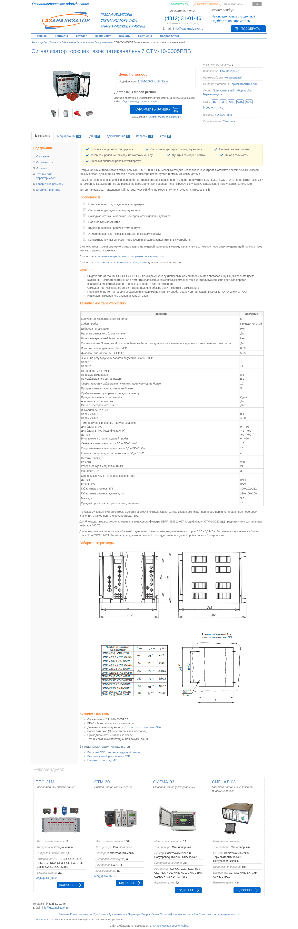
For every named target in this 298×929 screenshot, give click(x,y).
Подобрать (250, 28)
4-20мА (219, 114)
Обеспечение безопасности (77, 42)
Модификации (69, 136)
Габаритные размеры (50, 183)
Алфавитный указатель (207, 3)
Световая (229, 121)
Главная (41, 35)
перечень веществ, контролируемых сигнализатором (130, 256)
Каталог (81, 35)
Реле (229, 114)
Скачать (124, 35)
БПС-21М (44, 781)
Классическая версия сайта (171, 925)
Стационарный (229, 71)
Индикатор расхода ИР (101, 760)
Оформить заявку (153, 109)
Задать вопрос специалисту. (165, 117)
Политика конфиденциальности (219, 914)
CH (231, 101)
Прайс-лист (101, 914)
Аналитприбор (39, 42)
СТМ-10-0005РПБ (153, 81)
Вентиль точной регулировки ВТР (108, 756)
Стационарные (103, 42)
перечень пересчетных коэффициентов (122, 262)
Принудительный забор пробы (232, 90)
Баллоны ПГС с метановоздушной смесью (114, 752)
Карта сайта (190, 914)
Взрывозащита (212, 94)
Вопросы (144, 136)
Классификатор (179, 3)
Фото (165, 136)
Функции (41, 168)
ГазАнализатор (41, 919)
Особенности (44, 162)
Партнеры (145, 35)
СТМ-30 (102, 781)
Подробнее (67, 884)
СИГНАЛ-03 (224, 781)
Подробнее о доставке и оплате (140, 101)
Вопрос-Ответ (169, 35)
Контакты (61, 35)
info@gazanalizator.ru (188, 28)
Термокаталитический (244, 84)
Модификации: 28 (46, 878)
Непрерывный (233, 77)
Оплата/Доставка (171, 914)
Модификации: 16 (105, 876)
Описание (43, 136)
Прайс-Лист (103, 35)
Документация (118, 136)
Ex (223, 101)
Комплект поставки (48, 189)
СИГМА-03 (163, 781)
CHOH (208, 107)
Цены (94, 136)
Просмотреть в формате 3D (142, 727)
